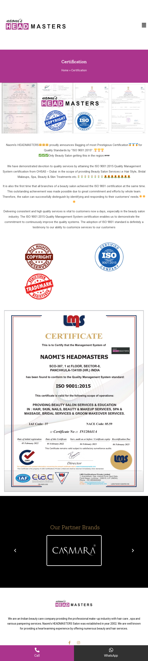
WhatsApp (111, 655)
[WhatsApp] (111, 650)
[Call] (37, 650)
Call (37, 655)
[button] (144, 25)
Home (65, 70)
